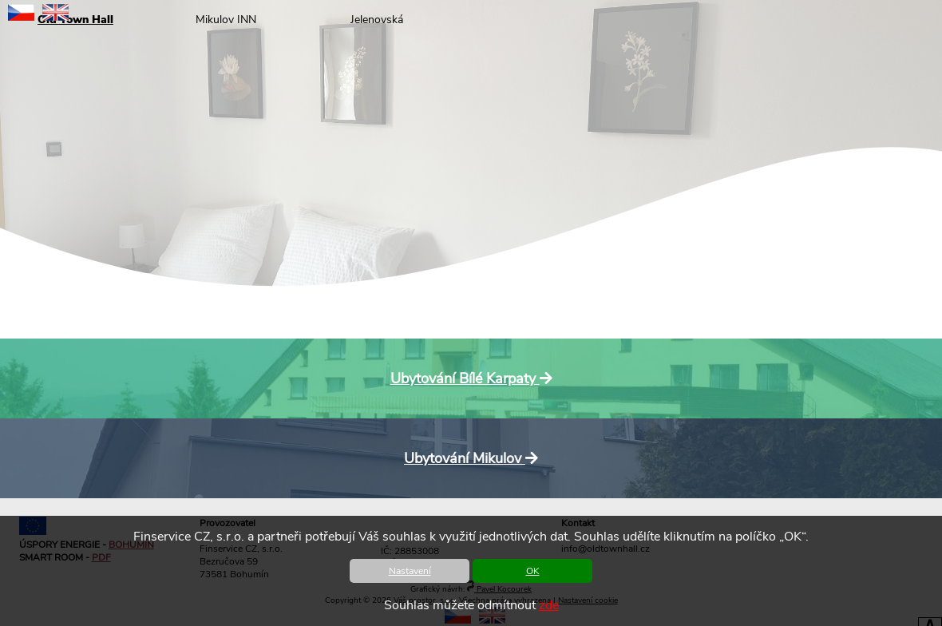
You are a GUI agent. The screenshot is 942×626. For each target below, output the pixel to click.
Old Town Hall (75, 19)
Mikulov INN (226, 19)
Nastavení (410, 571)
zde (549, 605)
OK (533, 571)
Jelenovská (376, 19)
